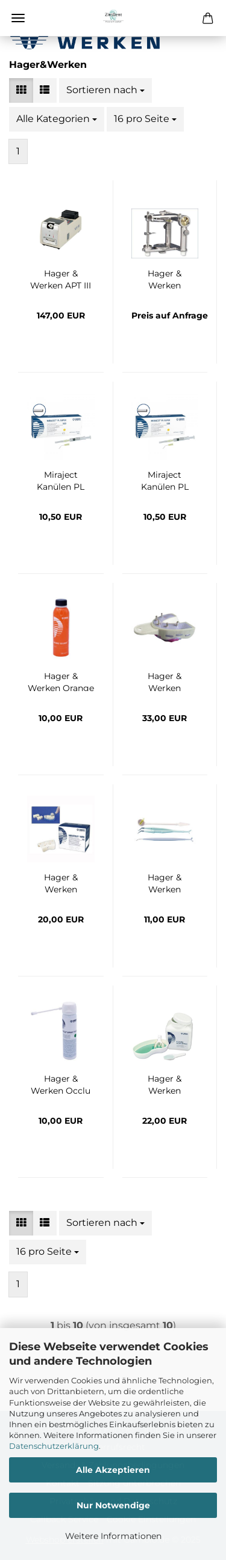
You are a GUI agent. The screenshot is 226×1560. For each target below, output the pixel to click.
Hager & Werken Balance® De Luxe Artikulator (164, 278)
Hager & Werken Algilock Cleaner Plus (165, 1083)
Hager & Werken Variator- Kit (164, 882)
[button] (21, 90)
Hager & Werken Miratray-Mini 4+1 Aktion (61, 882)
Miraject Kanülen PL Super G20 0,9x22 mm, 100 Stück (164, 479)
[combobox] (105, 90)
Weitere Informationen (113, 1536)
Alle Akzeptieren (113, 1469)
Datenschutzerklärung (54, 1446)
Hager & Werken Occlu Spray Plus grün (60, 1083)
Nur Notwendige (113, 1505)
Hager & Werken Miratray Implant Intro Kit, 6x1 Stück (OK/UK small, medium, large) (164, 681)
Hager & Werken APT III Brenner (60, 278)
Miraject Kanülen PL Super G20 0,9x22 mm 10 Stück (61, 479)
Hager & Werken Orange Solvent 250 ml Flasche (61, 681)
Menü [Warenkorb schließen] (18, 18)
